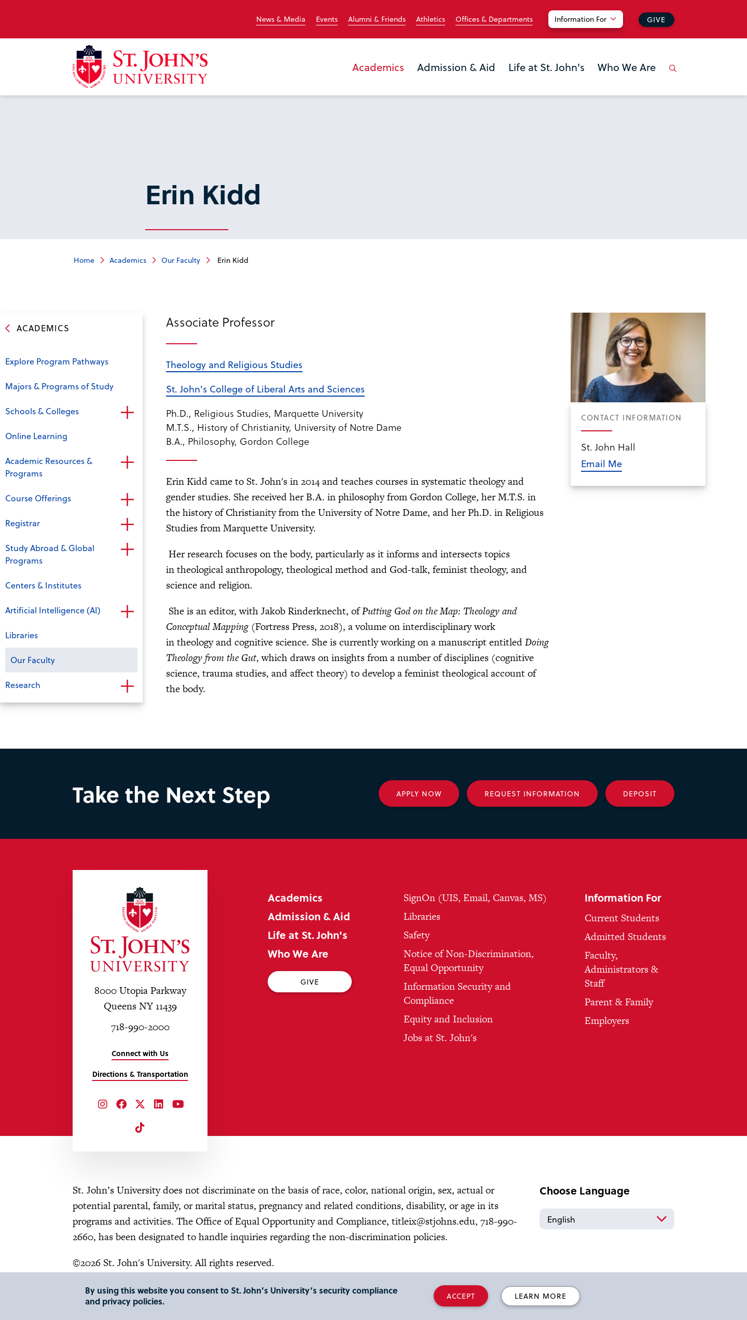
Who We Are (627, 67)
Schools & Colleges (42, 411)
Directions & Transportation (140, 1074)
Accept (461, 1295)
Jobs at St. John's (440, 1038)
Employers (607, 1021)
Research (22, 685)
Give (656, 19)
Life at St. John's (546, 67)
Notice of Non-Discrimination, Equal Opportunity (469, 961)
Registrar (22, 523)
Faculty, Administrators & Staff (621, 969)
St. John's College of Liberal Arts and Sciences (265, 389)
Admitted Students (625, 937)
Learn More (540, 1295)
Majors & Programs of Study (59, 386)
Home (84, 260)
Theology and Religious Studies (234, 364)
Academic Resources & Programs (48, 467)
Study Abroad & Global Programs (49, 554)
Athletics (430, 19)
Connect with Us (140, 1053)
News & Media (281, 19)
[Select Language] (607, 1219)
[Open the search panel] (671, 76)
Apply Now (418, 793)
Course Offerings (38, 498)
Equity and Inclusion (448, 1019)
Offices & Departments (494, 19)
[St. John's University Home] (140, 66)
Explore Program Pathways (56, 361)
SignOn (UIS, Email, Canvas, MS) (475, 898)
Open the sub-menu (127, 412)
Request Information (532, 793)
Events (327, 19)
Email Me (601, 463)
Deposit (640, 793)
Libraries (21, 635)
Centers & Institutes (43, 585)
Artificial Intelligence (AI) (53, 610)
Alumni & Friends (377, 19)
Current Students (622, 918)
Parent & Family (619, 1002)
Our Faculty (180, 260)
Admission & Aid (456, 67)
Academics (378, 67)
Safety (417, 935)
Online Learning (36, 436)
